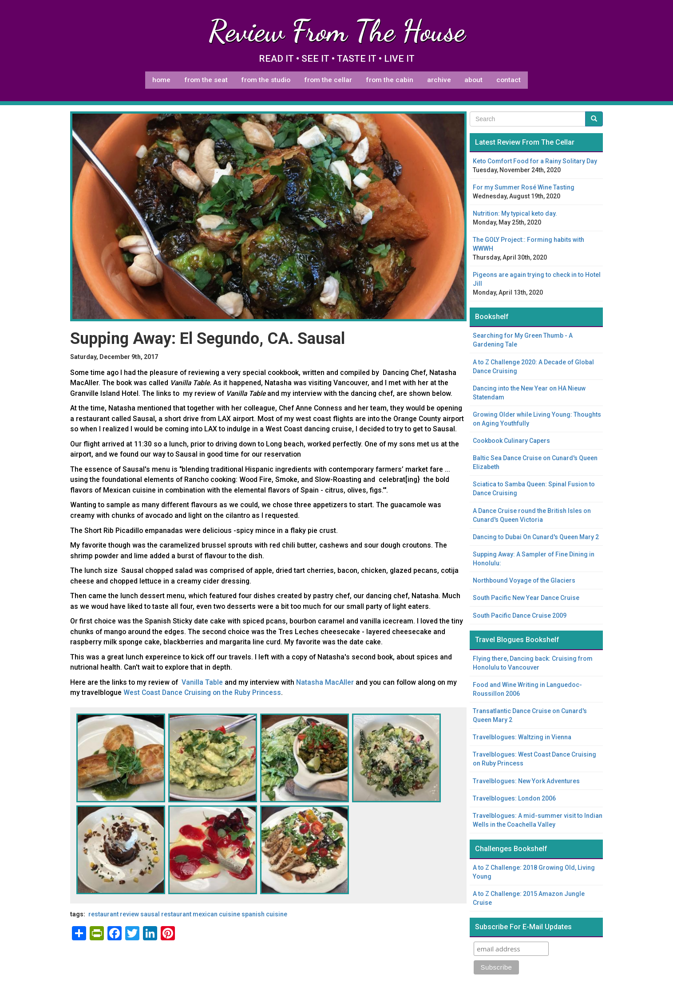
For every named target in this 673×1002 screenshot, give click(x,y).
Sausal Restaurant (165, 914)
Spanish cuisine (264, 914)
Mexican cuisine (216, 914)
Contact (508, 80)
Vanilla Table (202, 682)
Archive (439, 80)
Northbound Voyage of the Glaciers (524, 580)
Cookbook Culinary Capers (511, 440)
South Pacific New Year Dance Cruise (526, 597)
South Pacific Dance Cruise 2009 (519, 615)
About (473, 80)
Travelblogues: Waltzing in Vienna (522, 737)
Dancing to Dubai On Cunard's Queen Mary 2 (536, 536)
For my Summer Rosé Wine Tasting (523, 187)
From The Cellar (328, 80)
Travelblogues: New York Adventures (526, 781)
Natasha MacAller (325, 682)
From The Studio (265, 80)
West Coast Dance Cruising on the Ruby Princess (202, 692)
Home (161, 80)
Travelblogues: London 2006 (514, 798)
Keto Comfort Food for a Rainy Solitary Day (535, 161)
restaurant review (113, 914)
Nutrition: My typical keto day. (515, 213)
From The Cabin (389, 80)
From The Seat (206, 80)
